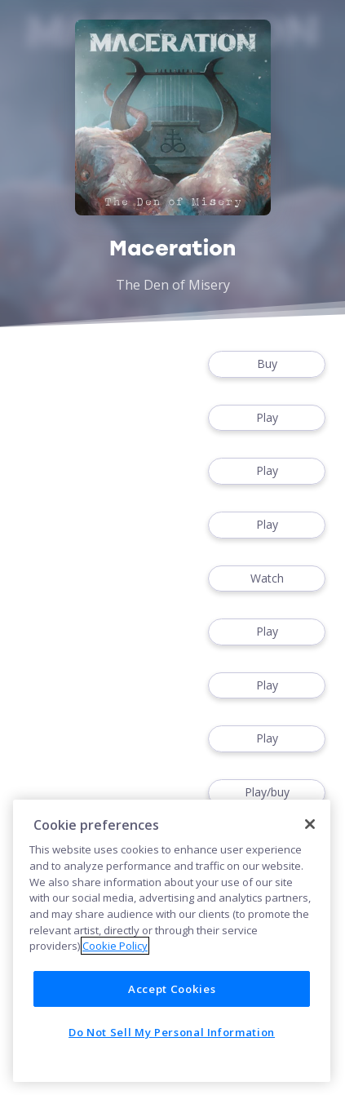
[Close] (310, 824)
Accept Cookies (171, 989)
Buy (267, 364)
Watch (267, 579)
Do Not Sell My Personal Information (172, 1032)
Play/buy (267, 792)
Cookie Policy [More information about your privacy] (115, 945)
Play (267, 418)
